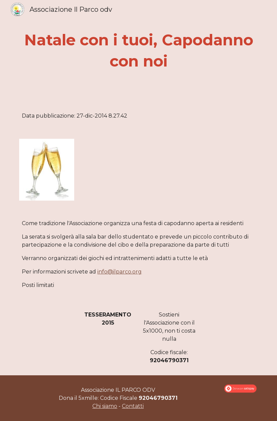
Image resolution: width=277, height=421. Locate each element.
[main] (138, 50)
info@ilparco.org (119, 271)
